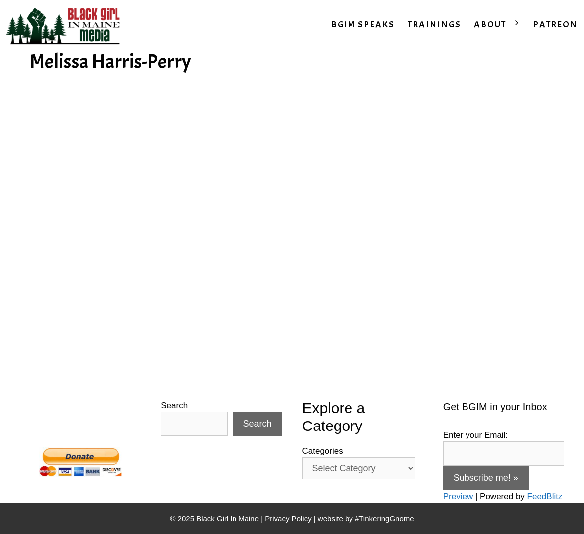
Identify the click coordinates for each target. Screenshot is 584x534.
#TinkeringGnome (384, 518)
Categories (322, 451)
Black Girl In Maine (228, 518)
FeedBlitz (545, 496)
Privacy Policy (288, 518)
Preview (458, 496)
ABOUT (500, 25)
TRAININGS (434, 24)
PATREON (555, 24)
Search (174, 405)
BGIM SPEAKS (363, 24)
